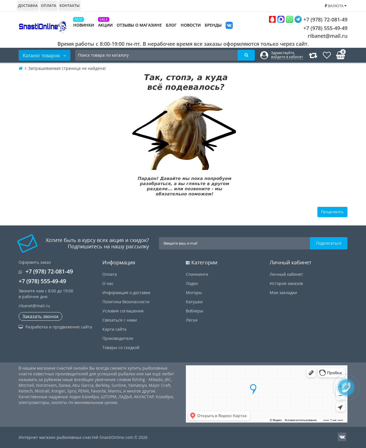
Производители (117, 338)
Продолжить (332, 211)
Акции (105, 25)
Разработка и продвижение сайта (55, 327)
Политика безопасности (126, 301)
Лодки (192, 283)
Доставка (28, 5)
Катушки (194, 301)
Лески (192, 320)
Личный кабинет (286, 274)
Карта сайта (114, 329)
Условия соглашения (123, 311)
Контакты (69, 5)
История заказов (286, 283)
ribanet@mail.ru (327, 35)
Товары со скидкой (121, 347)
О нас (108, 283)
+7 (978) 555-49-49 (321, 28)
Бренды (213, 25)
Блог (171, 25)
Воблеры (194, 311)
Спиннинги (197, 274)
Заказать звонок (40, 316)
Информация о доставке (126, 292)
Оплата (48, 5)
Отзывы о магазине (139, 25)
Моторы (194, 292)
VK (229, 26)
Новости (191, 25)
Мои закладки (283, 292)
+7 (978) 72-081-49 (308, 19)
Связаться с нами (119, 320)
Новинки (83, 25)
